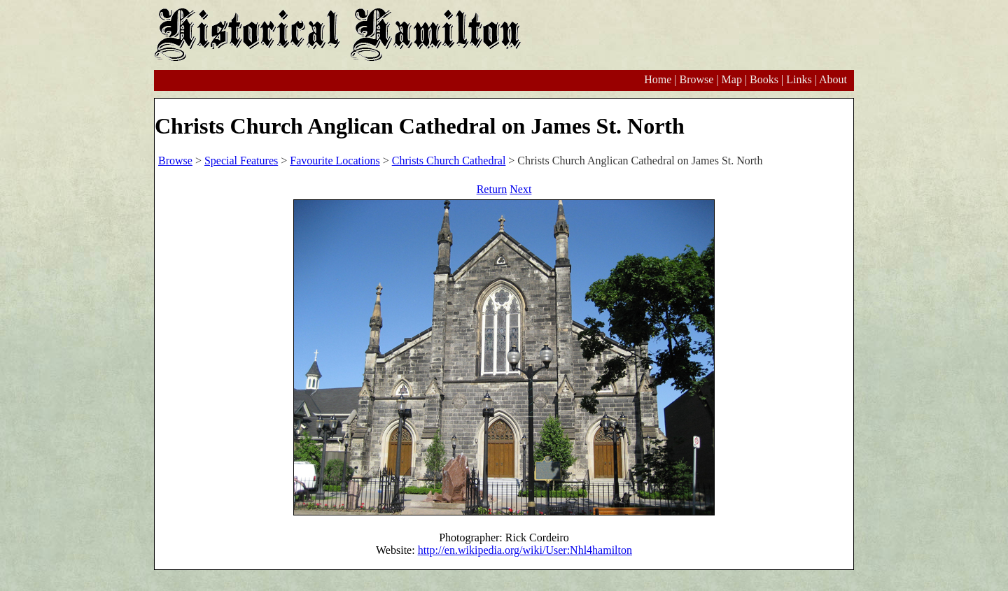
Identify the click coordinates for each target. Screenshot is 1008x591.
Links (798, 79)
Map (732, 79)
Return (492, 189)
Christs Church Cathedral (449, 160)
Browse (696, 79)
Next (520, 189)
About (833, 79)
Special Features (241, 160)
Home (657, 79)
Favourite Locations (334, 160)
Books (764, 79)
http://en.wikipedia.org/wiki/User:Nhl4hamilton (525, 550)
